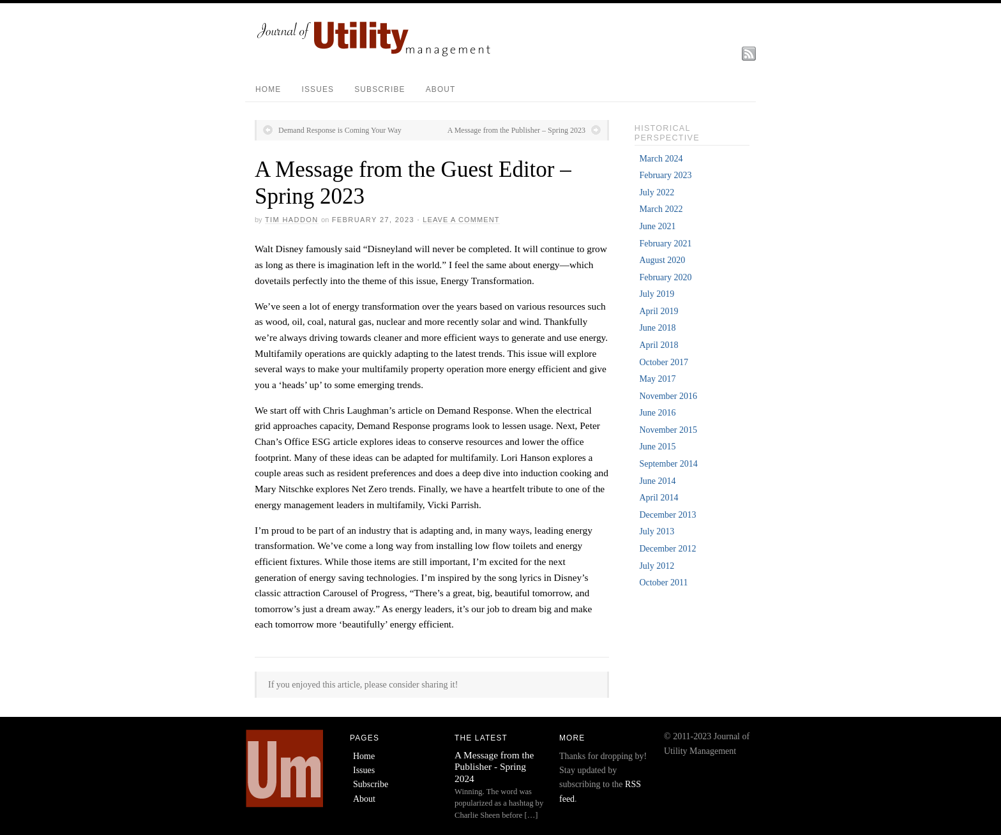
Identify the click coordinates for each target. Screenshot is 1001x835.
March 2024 (660, 158)
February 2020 (665, 277)
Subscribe (379, 89)
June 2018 (657, 328)
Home (268, 89)
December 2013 (667, 515)
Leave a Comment (461, 219)
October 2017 (663, 362)
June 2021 (657, 226)
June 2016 (657, 413)
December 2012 (667, 548)
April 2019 (658, 311)
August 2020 (662, 260)
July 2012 (656, 566)
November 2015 (668, 430)
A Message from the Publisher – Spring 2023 (516, 130)
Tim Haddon (292, 219)
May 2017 (657, 379)
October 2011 (663, 582)
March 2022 (660, 209)
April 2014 (658, 497)
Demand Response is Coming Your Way (340, 130)
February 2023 (665, 175)
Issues (317, 89)
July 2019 (656, 294)
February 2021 (665, 243)
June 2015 (657, 446)
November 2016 (668, 396)
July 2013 (656, 531)
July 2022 (656, 192)
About (441, 89)
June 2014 (657, 481)
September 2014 (668, 464)
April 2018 (658, 345)
